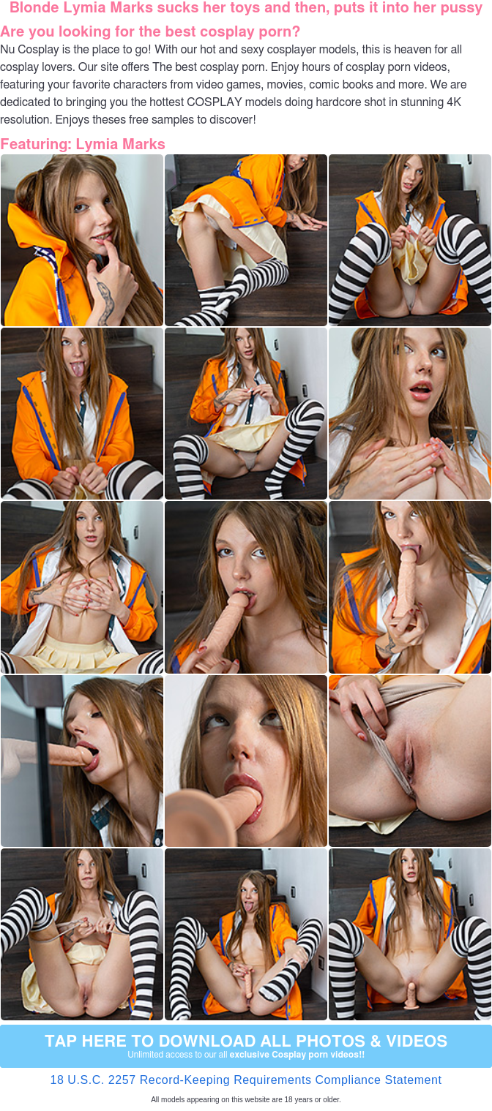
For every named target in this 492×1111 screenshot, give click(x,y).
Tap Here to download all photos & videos (246, 1046)
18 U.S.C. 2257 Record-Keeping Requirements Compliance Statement (245, 1080)
